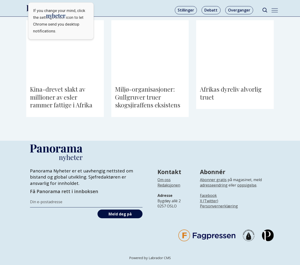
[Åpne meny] (275, 10)
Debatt (211, 10)
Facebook (208, 195)
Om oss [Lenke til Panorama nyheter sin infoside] (164, 179)
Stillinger (186, 10)
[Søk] (265, 10)
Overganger (239, 10)
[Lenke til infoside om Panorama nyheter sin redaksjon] (169, 189)
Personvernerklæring (219, 206)
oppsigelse (246, 185)
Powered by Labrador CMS (150, 258)
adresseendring (214, 185)
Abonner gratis (213, 179)
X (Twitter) (209, 200)
